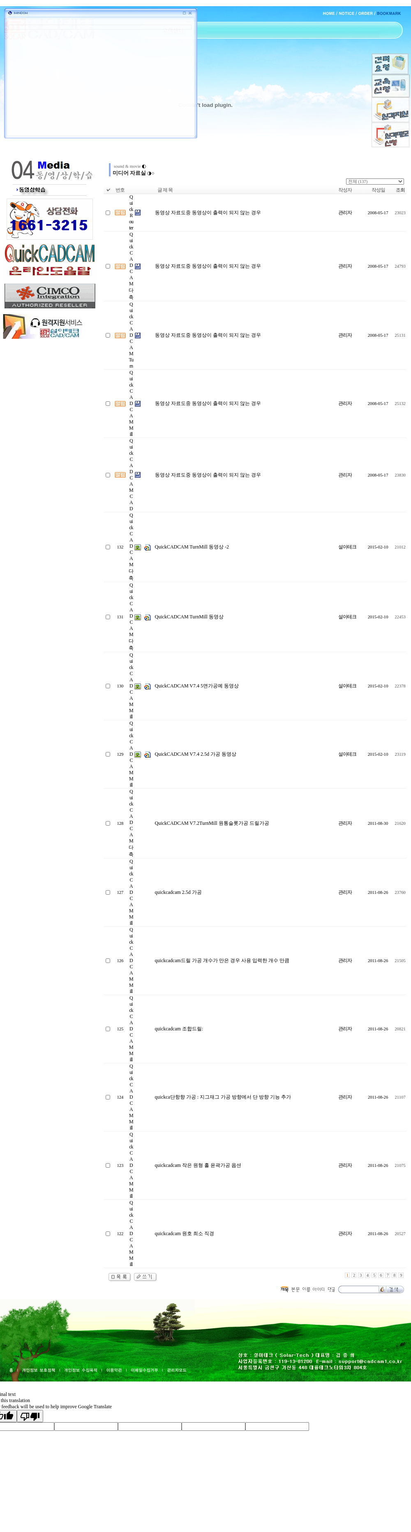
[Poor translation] (30, 1416)
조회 (400, 190)
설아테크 (347, 547)
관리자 (345, 212)
